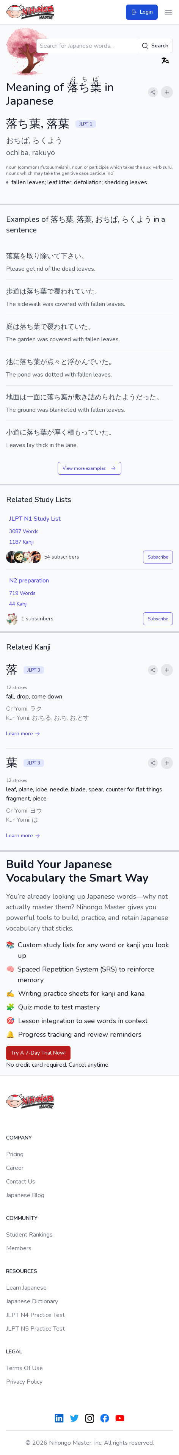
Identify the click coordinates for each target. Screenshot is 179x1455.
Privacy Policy (24, 1382)
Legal (14, 1351)
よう (129, 397)
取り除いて (44, 256)
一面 (33, 397)
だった (146, 397)
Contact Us (20, 1181)
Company (19, 1137)
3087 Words (24, 531)
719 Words (22, 593)
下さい (71, 256)
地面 (13, 397)
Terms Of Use (24, 1368)
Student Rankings (29, 1235)
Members (18, 1248)
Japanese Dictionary (32, 1301)
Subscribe (158, 557)
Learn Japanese (26, 1288)
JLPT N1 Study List (35, 519)
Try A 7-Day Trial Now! (38, 1052)
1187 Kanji (21, 542)
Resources (21, 1271)
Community (22, 1218)
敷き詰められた (98, 397)
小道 (13, 432)
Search (154, 46)
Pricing (15, 1154)
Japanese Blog (25, 1195)
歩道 (13, 291)
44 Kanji (18, 603)
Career (15, 1168)
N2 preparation (29, 580)
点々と (57, 361)
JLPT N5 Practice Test (35, 1329)
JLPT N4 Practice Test (35, 1315)
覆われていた (74, 291)
